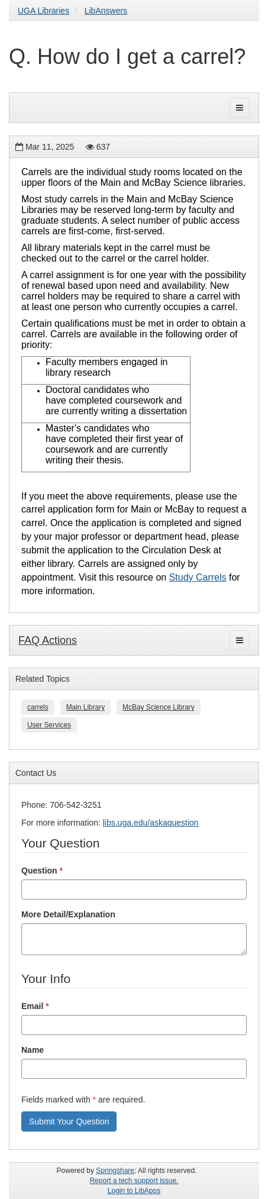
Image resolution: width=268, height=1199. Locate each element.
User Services (49, 725)
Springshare (115, 1170)
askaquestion (174, 822)
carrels (38, 707)
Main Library (85, 707)
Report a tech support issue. (133, 1181)
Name (32, 1050)
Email (35, 1006)
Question (42, 870)
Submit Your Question (69, 1121)
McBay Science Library (158, 707)
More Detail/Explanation (68, 914)
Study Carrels (198, 577)
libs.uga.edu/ (126, 822)
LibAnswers (106, 10)
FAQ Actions (47, 640)
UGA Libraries (43, 10)
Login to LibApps (134, 1191)
